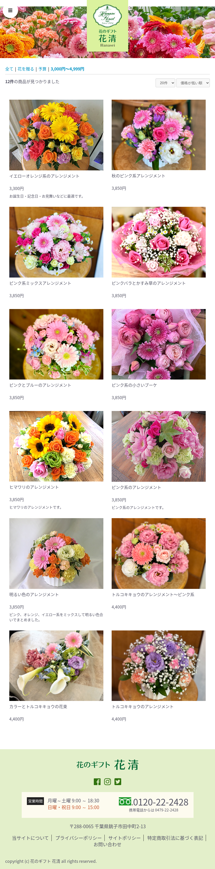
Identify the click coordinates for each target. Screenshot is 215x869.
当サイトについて (30, 838)
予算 (42, 69)
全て (9, 69)
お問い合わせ (107, 844)
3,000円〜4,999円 (67, 69)
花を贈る (26, 69)
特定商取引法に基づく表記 (175, 838)
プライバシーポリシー (78, 838)
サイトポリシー (124, 838)
